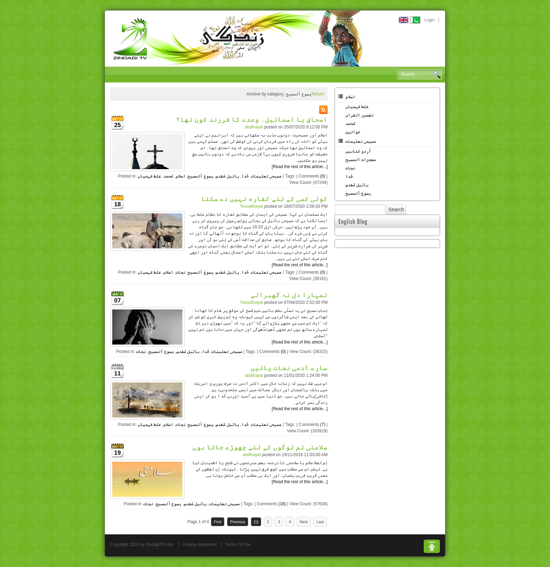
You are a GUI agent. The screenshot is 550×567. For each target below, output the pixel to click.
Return (317, 94)
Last (320, 522)
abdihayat (254, 127)
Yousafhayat (251, 206)
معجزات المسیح (361, 159)
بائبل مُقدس (227, 176)
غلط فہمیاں (149, 176)
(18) (282, 503)
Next (304, 522)
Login (429, 20)
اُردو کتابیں (358, 151)
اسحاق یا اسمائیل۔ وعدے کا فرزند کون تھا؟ (252, 119)
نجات (181, 272)
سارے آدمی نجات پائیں (289, 367)
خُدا (245, 176)
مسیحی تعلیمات (266, 176)
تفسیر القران (360, 115)
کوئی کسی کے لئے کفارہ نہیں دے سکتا (264, 198)
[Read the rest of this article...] (300, 166)
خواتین (353, 131)
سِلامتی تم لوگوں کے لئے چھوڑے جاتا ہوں (260, 446)
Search (437, 75)
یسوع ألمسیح (200, 176)
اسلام (181, 176)
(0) (323, 176)
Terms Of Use (237, 544)
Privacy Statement (200, 544)
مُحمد (168, 176)
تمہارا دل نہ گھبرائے (289, 294)
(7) (323, 424)
